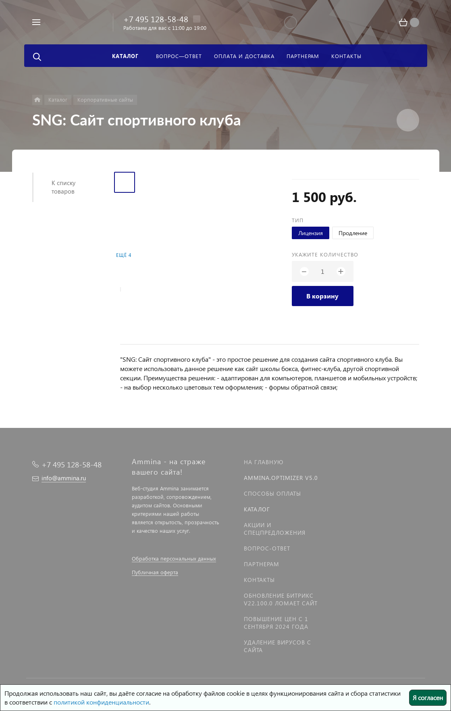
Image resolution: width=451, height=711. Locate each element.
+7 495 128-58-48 (155, 18)
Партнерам (261, 564)
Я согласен (428, 697)
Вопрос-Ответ (267, 548)
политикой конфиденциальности (101, 702)
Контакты (259, 580)
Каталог (257, 509)
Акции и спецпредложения (275, 528)
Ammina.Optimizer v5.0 (281, 478)
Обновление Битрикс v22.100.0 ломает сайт (281, 599)
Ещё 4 (123, 255)
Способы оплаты (272, 493)
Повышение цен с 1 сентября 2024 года (276, 622)
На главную (263, 462)
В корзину (322, 296)
